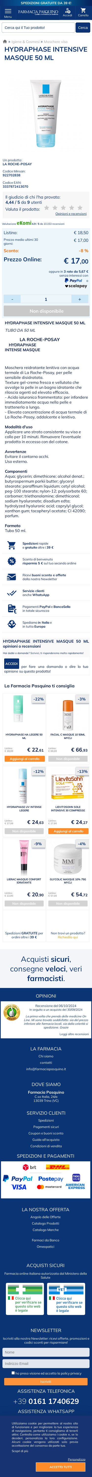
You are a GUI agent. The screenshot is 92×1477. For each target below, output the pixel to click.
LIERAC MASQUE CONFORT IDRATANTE (24, 881)
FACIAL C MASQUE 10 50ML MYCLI (68, 736)
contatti (46, 1063)
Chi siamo (46, 1056)
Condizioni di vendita (46, 1146)
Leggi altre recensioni (74, 1034)
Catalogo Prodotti (45, 1223)
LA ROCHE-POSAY (17, 164)
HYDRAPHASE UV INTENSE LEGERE (24, 808)
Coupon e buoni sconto (46, 1133)
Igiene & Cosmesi (25, 41)
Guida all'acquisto (46, 1140)
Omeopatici (45, 1247)
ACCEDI (11, 664)
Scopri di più (20, 1451)
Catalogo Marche (46, 1230)
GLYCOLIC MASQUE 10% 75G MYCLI (68, 881)
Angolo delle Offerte (45, 1217)
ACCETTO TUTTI (61, 1467)
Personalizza (76, 1459)
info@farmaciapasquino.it (46, 1069)
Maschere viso (55, 41)
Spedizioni (46, 1120)
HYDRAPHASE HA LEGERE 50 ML (24, 736)
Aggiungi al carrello (24, 759)
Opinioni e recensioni (71, 214)
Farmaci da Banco (45, 1240)
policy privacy (71, 1373)
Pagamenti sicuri (46, 1127)
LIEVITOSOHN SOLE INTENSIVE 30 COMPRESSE (68, 808)
